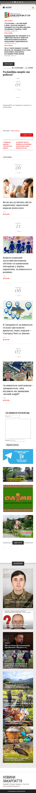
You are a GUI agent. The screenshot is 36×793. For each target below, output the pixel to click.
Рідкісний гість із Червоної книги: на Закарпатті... (16, 759)
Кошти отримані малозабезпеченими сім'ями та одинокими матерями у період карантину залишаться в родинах (17, 265)
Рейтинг (29, 67)
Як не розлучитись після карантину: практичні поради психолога (17, 205)
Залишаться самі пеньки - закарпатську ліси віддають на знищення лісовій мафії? (18, 389)
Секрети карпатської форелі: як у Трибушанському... (19, 704)
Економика (7, 643)
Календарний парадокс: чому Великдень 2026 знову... (17, 741)
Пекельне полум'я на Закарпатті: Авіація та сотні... (18, 686)
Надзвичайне (8, 682)
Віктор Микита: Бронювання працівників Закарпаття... (17, 646)
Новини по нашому (9, 700)
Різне (6, 755)
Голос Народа (8, 621)
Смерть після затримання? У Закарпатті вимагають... (17, 625)
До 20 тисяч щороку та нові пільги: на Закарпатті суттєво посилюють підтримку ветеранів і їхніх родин (17, 51)
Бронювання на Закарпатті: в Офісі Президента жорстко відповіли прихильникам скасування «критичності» (17, 39)
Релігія (6, 737)
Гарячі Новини (15, 130)
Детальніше (7, 214)
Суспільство (8, 599)
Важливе (7, 719)
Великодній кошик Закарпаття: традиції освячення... (18, 722)
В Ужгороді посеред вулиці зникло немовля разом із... (16, 665)
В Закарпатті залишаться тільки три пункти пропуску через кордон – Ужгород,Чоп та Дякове (17, 329)
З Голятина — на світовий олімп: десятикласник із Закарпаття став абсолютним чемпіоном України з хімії (17, 26)
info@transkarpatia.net (13, 786)
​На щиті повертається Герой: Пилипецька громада (17, 602)
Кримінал (7, 661)
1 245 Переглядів (17, 67)
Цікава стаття (27, 135)
